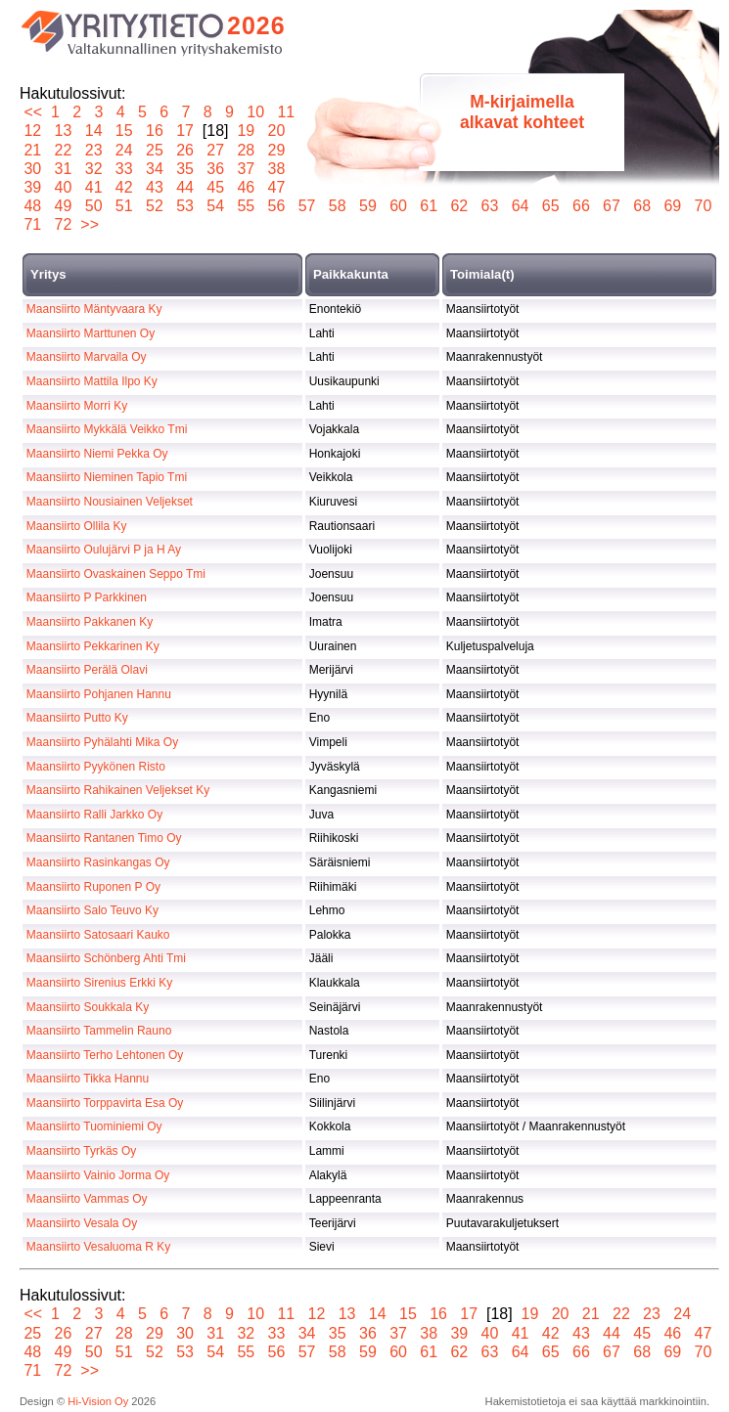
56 (276, 206)
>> (89, 224)
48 (33, 206)
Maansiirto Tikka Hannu (87, 1078)
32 (93, 168)
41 (93, 187)
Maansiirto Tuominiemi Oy (94, 1126)
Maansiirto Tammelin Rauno (99, 1030)
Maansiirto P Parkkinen (86, 597)
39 (33, 187)
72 (63, 224)
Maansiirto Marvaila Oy (86, 357)
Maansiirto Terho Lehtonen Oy (105, 1055)
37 (246, 168)
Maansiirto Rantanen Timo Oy (104, 838)
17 (185, 130)
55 (246, 206)
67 (612, 206)
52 (155, 206)
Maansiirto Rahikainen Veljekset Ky (117, 790)
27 (216, 150)
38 (276, 168)
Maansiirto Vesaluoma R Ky (98, 1247)
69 (673, 206)
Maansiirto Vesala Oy (81, 1223)
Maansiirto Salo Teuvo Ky (92, 910)
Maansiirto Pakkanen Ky (89, 622)
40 (63, 187)
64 (520, 206)
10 (256, 112)
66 (582, 206)
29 (276, 150)
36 (216, 168)
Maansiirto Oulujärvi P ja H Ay (103, 549)
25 (155, 150)
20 (276, 130)
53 (185, 206)
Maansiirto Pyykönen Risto (95, 766)
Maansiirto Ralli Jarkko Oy (94, 814)
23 (93, 150)
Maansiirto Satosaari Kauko (98, 935)
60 (399, 206)
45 (216, 187)
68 (642, 206)
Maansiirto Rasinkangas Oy (98, 862)
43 (155, 187)
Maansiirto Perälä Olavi (87, 670)
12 (33, 130)
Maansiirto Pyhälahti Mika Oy (102, 742)
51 (124, 206)
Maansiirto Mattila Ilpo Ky (92, 381)
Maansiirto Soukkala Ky (87, 1007)
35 (185, 168)
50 (93, 206)
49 (63, 206)
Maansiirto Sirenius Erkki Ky (99, 983)
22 (63, 150)
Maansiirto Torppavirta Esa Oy (105, 1103)
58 (337, 206)
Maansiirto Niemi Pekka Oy (97, 454)
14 (93, 130)
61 (429, 206)
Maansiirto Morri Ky (76, 406)
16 (155, 130)
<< (32, 112)
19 (246, 130)
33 (124, 168)
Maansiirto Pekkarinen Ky (92, 646)
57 (307, 206)
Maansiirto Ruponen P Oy (93, 887)
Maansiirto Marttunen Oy (90, 333)
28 (246, 150)
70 (703, 206)
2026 (256, 25)
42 (124, 187)
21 (33, 150)
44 (185, 187)
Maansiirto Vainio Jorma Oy (98, 1175)
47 (276, 187)
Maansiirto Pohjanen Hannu (98, 694)
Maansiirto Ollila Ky (76, 526)
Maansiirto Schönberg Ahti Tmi (106, 958)
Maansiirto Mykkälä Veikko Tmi (107, 429)
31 (63, 168)
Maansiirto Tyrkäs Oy (81, 1151)
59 (368, 206)
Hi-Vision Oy (98, 1401)
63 (490, 206)
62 (459, 206)
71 (33, 224)
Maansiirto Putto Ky (77, 718)
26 (185, 150)
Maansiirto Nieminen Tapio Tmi (106, 477)
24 (124, 150)
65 (550, 206)
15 (124, 130)
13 (63, 130)
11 (286, 112)
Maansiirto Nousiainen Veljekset (109, 501)
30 (33, 168)
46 (246, 187)
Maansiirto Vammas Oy (87, 1199)
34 (155, 168)
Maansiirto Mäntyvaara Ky (94, 309)
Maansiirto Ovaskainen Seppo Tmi (115, 574)
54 (216, 206)
